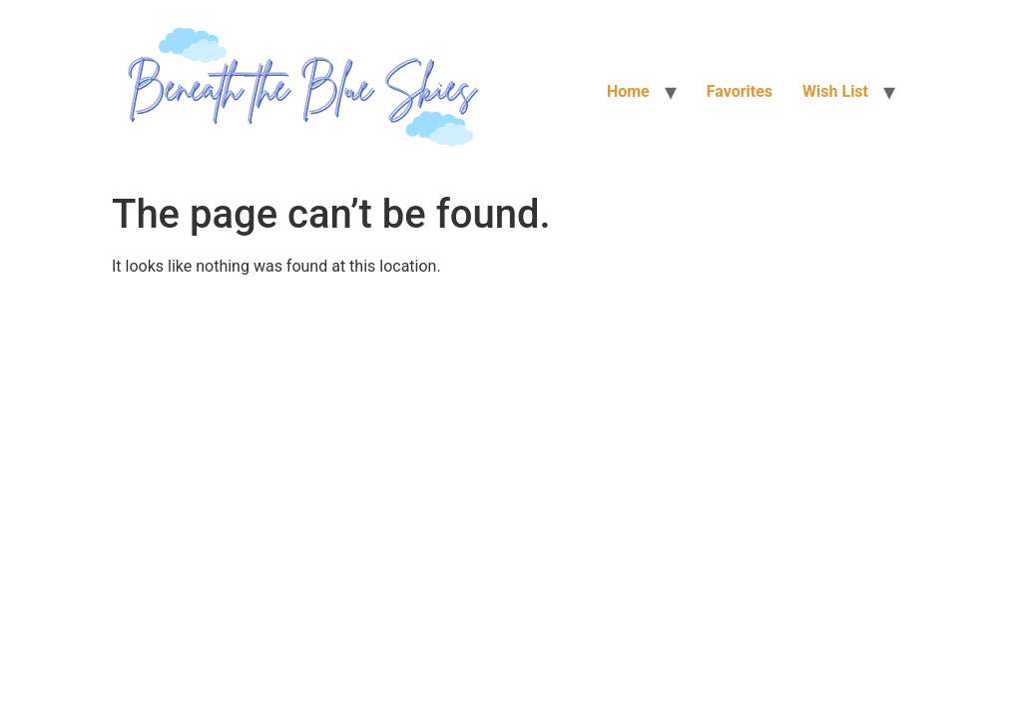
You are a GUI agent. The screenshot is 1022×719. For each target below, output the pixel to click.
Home (628, 91)
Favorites (739, 91)
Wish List (835, 91)
